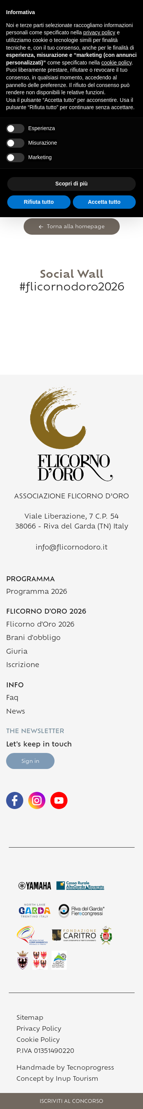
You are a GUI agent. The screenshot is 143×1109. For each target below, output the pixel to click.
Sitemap (29, 1018)
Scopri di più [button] (71, 184)
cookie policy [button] (116, 63)
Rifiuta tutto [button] (39, 202)
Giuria (16, 652)
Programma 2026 (36, 592)
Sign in (30, 761)
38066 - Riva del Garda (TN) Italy (71, 527)
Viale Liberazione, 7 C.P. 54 (71, 517)
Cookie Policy (38, 1040)
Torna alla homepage (71, 226)
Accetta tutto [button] (104, 202)
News (15, 712)
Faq (12, 698)
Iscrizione (22, 665)
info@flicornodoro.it (71, 548)
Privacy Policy (38, 1029)
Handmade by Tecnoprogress (65, 1068)
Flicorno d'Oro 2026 (40, 625)
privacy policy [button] (99, 32)
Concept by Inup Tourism (57, 1079)
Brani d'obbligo (33, 638)
